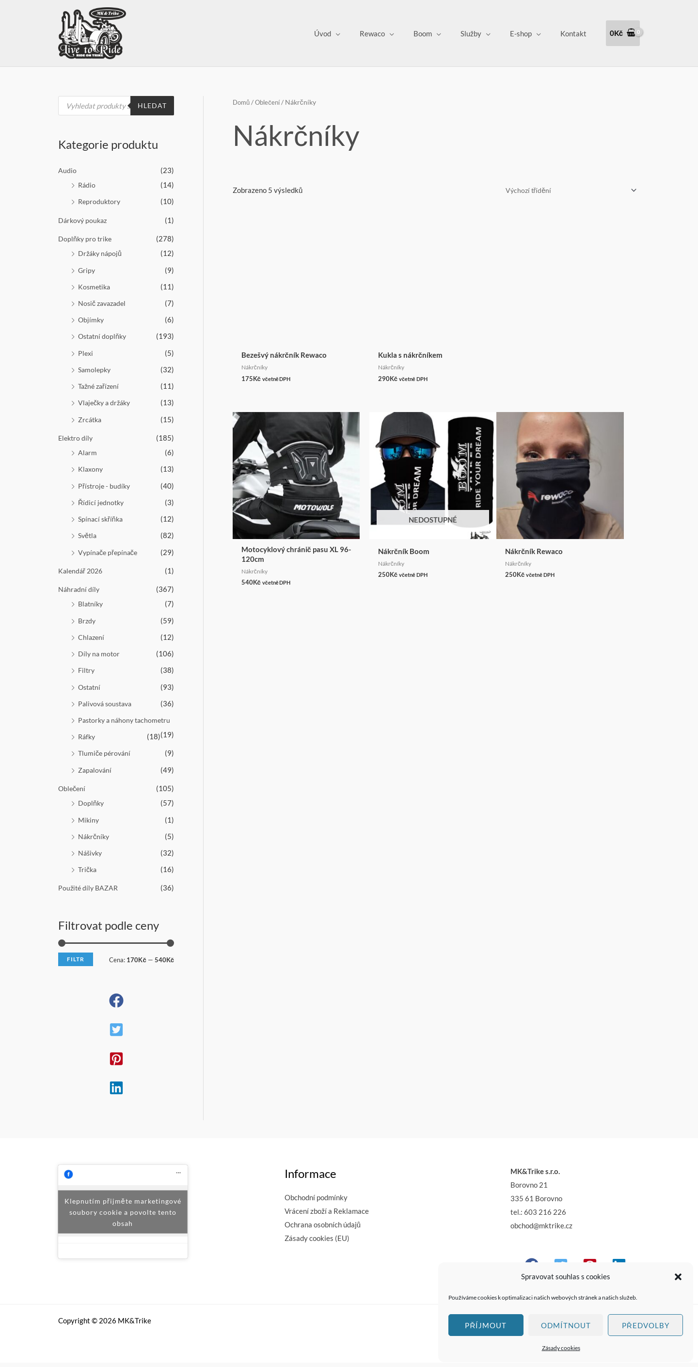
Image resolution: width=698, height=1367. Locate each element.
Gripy (87, 268)
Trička (88, 874)
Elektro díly (76, 433)
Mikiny (89, 825)
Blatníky (91, 597)
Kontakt (576, 33)
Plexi (86, 350)
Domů (242, 102)
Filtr (75, 964)
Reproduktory (100, 200)
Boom (439, 33)
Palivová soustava (107, 696)
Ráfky (87, 743)
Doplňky (91, 808)
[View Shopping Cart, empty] (623, 33)
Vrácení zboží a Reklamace (327, 1215)
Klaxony (91, 465)
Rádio (87, 184)
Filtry (86, 663)
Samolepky (95, 366)
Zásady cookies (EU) (317, 1242)
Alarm (87, 448)
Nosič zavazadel (104, 301)
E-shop (528, 33)
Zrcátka (90, 415)
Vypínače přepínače (109, 546)
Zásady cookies (561, 1347)
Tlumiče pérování (105, 759)
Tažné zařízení (100, 383)
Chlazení (92, 630)
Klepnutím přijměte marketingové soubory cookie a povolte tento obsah (122, 1216)
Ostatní (90, 679)
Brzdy (87, 614)
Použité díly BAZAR (89, 892)
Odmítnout (566, 1325)
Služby (483, 33)
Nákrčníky (94, 841)
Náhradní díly (79, 583)
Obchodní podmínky (316, 1201)
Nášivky (91, 858)
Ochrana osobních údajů (323, 1228)
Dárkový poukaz (84, 219)
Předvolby (645, 1325)
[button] (678, 1277)
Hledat (151, 105)
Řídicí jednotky (102, 497)
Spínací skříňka (102, 513)
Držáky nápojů (101, 252)
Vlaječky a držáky (106, 399)
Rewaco (394, 33)
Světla (88, 530)
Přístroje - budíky (105, 481)
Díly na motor (99, 646)
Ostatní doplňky (103, 334)
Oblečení (72, 794)
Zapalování (95, 776)
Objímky (91, 317)
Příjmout (486, 1325)
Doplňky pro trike (86, 237)
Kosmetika (95, 284)
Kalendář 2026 (82, 564)
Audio (67, 170)
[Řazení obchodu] (565, 191)
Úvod (349, 33)
